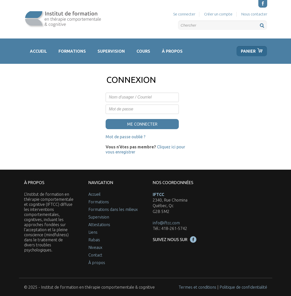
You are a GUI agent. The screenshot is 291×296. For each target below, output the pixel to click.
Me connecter (142, 124)
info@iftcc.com (166, 223)
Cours (143, 51)
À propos (172, 51)
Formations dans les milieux (113, 209)
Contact (95, 255)
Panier (248, 51)
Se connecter (184, 14)
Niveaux (95, 247)
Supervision (111, 51)
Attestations (99, 224)
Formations (72, 51)
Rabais (94, 240)
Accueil (38, 51)
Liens (93, 232)
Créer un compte (218, 14)
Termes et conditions (197, 287)
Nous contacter (254, 14)
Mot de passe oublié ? (125, 136)
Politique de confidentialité (243, 287)
